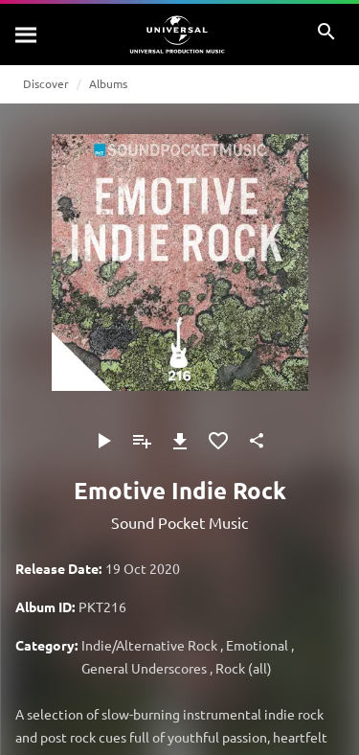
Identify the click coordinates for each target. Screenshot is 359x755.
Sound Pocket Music (179, 522)
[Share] (256, 440)
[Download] (179, 440)
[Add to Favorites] (218, 440)
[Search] (26, 34)
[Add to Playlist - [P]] (141, 440)
